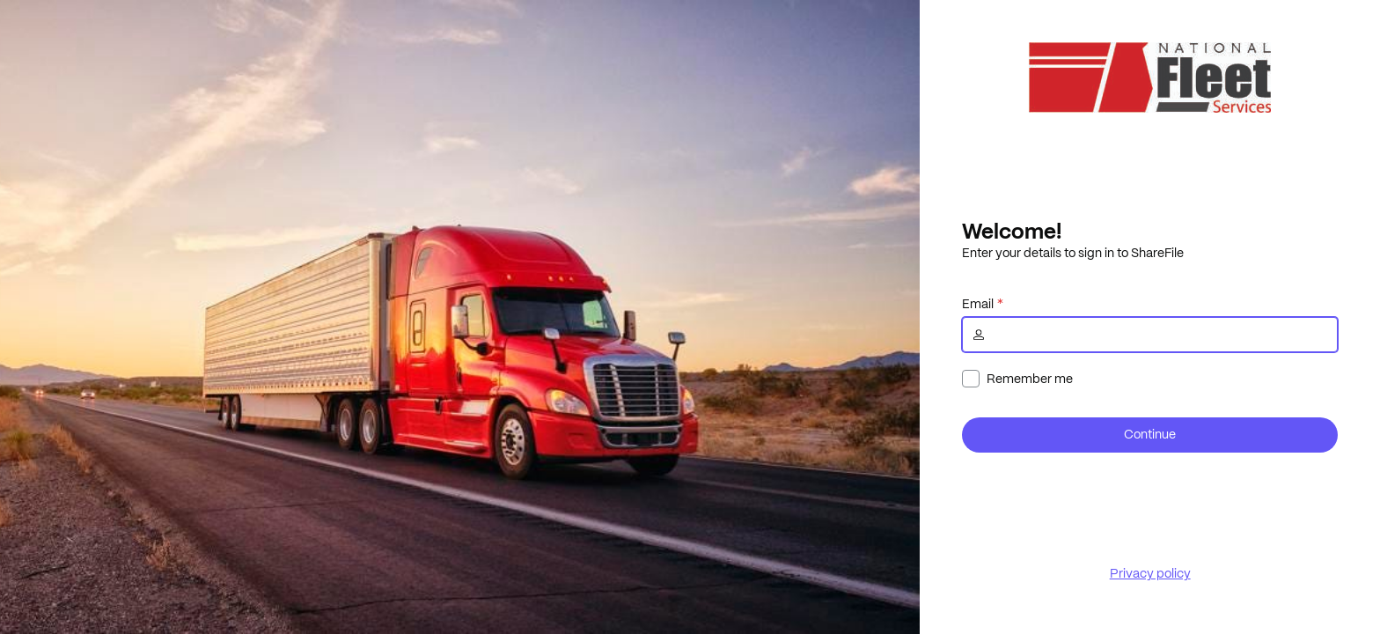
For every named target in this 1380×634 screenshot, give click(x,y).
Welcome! (1011, 230)
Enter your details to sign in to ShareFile (1073, 253)
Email (978, 304)
